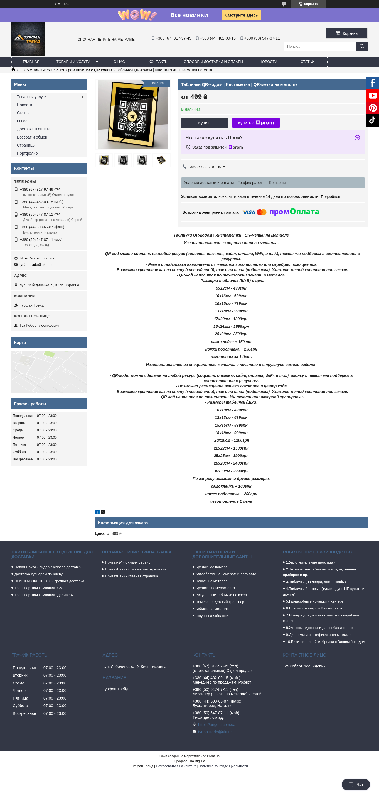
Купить (204, 122)
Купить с (256, 122)
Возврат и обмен (32, 137)
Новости (268, 62)
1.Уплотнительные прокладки (311, 562)
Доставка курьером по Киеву (38, 574)
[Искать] (362, 46)
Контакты (158, 62)
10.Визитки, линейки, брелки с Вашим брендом (325, 642)
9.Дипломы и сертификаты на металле (318, 635)
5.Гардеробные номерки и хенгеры (315, 601)
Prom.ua (213, 756)
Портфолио (27, 153)
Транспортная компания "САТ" (39, 588)
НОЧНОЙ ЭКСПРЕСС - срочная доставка (49, 581)
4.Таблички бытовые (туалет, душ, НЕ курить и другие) (323, 591)
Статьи (308, 62)
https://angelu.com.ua (37, 258)
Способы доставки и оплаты (213, 62)
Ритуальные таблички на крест (221, 595)
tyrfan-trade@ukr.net (36, 265)
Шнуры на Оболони (212, 616)
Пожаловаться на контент (176, 766)
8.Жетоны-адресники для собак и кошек (319, 628)
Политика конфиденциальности (223, 766)
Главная (31, 62)
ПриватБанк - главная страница (131, 576)
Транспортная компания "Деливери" (44, 595)
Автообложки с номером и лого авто (226, 574)
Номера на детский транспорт (221, 602)
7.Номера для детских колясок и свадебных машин (321, 618)
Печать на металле (212, 581)
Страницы (26, 145)
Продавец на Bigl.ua (189, 761)
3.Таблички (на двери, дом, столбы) (316, 582)
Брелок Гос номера (212, 567)
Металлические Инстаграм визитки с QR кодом (69, 70)
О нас (119, 62)
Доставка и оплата (34, 129)
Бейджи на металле (212, 609)
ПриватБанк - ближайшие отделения (135, 569)
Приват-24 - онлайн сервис (127, 562)
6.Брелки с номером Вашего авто (314, 608)
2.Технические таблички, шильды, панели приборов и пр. (319, 572)
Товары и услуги (73, 62)
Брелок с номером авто (215, 588)
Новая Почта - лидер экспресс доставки (48, 567)
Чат (355, 784)
